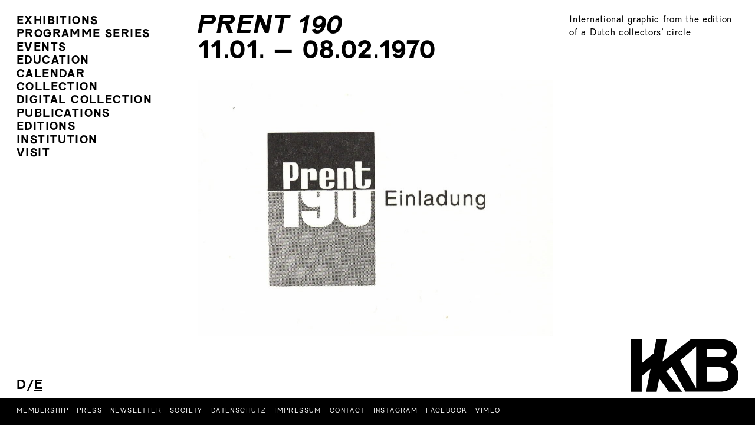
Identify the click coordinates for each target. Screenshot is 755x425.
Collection (57, 88)
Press (89, 411)
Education (53, 61)
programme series (83, 35)
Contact (347, 411)
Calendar (51, 75)
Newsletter (136, 411)
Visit (33, 154)
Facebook (446, 411)
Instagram (395, 411)
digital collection (84, 101)
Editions (46, 127)
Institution (57, 141)
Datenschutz (238, 411)
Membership (42, 411)
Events (41, 48)
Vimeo (487, 411)
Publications (63, 114)
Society (186, 411)
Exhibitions (57, 22)
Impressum (297, 411)
